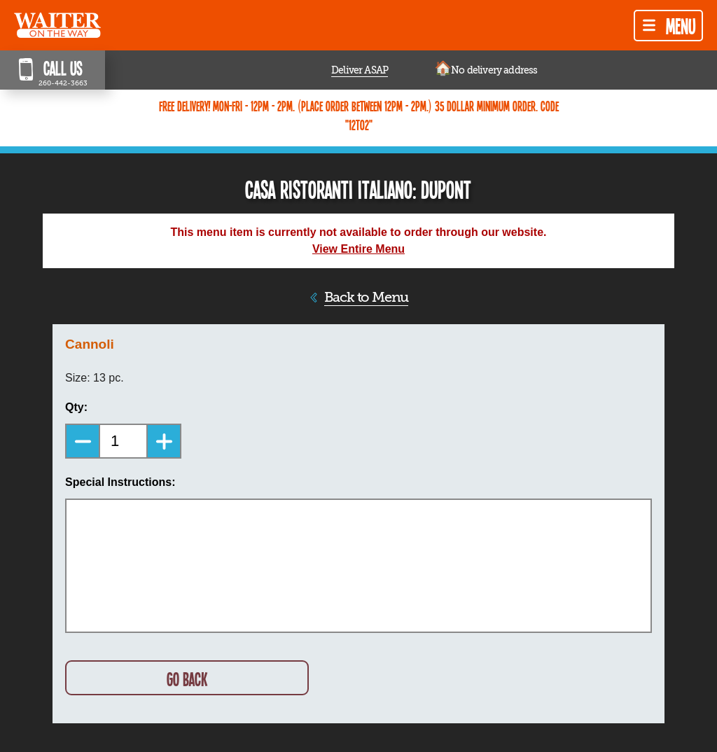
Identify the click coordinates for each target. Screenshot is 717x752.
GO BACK (187, 679)
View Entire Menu (358, 249)
